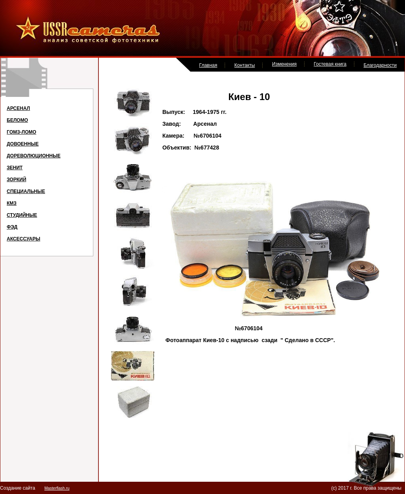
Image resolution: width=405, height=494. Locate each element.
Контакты (245, 65)
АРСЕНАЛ (18, 108)
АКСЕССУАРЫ (23, 239)
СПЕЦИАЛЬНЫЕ (26, 191)
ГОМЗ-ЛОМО (21, 132)
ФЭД (12, 227)
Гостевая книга (330, 64)
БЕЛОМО (17, 120)
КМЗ (12, 203)
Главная (208, 65)
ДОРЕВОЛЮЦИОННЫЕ (34, 156)
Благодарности (380, 65)
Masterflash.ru (56, 488)
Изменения (284, 64)
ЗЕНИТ (15, 167)
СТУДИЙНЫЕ (22, 215)
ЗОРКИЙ (16, 179)
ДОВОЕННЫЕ (23, 144)
